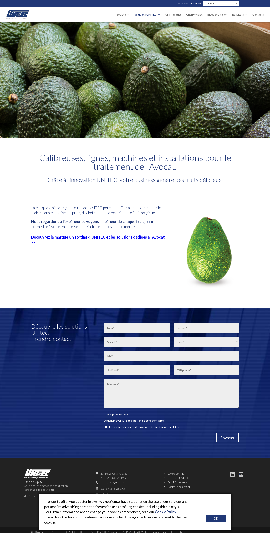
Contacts (258, 14)
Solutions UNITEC (146, 14)
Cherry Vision (194, 14)
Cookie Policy (165, 512)
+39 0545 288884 (114, 483)
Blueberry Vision (217, 14)
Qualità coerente (177, 482)
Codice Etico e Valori (179, 486)
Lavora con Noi (176, 473)
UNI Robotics (173, 14)
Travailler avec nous (189, 3)
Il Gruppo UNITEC (178, 478)
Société (121, 14)
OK (215, 518)
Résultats (238, 14)
